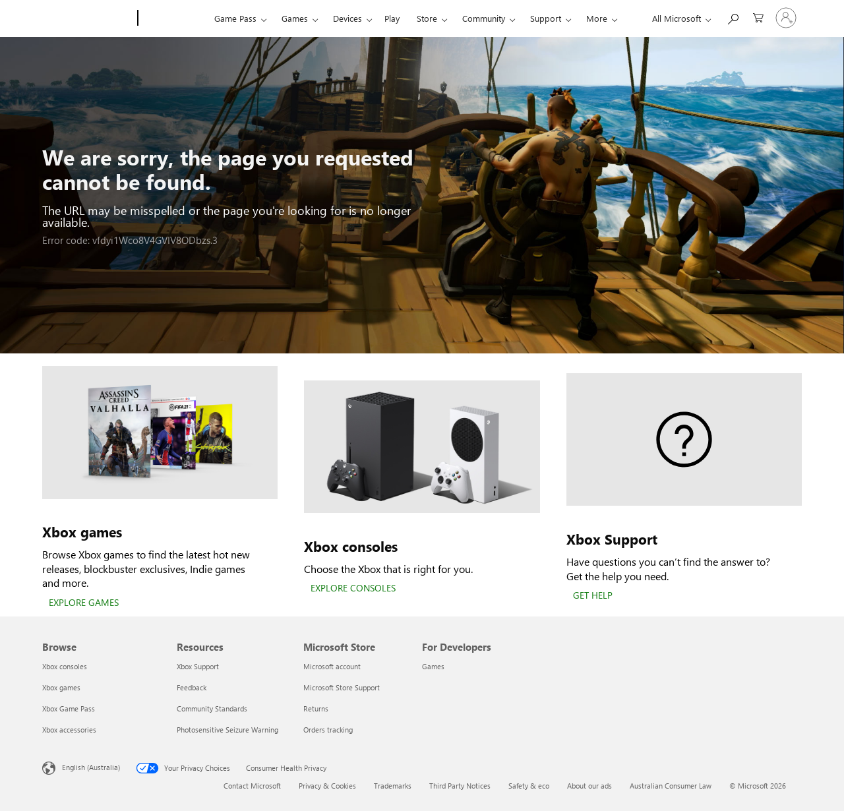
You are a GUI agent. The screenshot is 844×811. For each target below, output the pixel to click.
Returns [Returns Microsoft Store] (315, 708)
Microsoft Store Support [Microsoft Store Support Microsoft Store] (341, 687)
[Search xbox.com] (732, 17)
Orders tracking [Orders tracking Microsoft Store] (328, 729)
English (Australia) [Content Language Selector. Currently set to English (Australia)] (91, 767)
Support (545, 18)
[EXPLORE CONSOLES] (353, 589)
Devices (347, 18)
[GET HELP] (592, 596)
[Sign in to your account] (786, 18)
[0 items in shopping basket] (758, 16)
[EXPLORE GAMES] (83, 603)
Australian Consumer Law (670, 785)
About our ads (589, 785)
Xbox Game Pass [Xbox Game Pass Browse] (68, 708)
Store (427, 18)
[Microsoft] (87, 18)
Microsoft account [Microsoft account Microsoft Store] (332, 666)
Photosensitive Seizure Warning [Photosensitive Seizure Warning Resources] (227, 729)
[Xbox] (174, 18)
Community (483, 18)
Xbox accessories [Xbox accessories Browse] (69, 729)
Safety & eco (528, 785)
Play (392, 18)
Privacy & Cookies (327, 785)
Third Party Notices (460, 785)
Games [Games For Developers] (433, 666)
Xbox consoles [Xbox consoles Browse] (64, 666)
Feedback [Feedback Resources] (191, 687)
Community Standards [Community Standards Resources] (212, 708)
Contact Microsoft (252, 785)
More (596, 18)
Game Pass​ (235, 18)
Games (295, 18)
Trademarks (392, 785)
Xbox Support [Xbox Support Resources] (198, 666)
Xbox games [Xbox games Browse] (61, 687)
